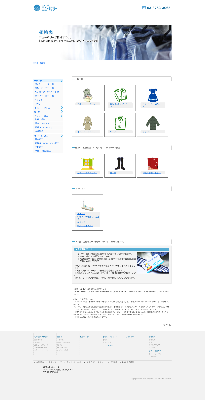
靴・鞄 (37, 112)
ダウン (38, 104)
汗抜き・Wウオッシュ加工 (47, 143)
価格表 (83, 18)
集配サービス (102, 18)
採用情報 (152, 347)
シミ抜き (37, 342)
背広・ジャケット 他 (44, 88)
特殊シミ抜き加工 (43, 151)
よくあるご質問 (141, 18)
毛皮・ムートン (42, 123)
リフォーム (107, 342)
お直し (105, 340)
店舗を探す (161, 18)
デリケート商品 (41, 116)
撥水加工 (39, 139)
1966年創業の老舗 (40, 347)
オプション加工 (41, 136)
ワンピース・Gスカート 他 (47, 92)
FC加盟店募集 (128, 362)
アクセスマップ (154, 345)
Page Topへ (166, 325)
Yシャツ (38, 100)
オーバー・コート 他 (44, 96)
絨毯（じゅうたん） (44, 127)
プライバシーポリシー (157, 354)
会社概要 (152, 340)
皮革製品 (39, 131)
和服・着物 (40, 119)
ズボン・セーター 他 (44, 84)
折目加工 (39, 147)
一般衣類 (38, 80)
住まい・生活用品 (42, 108)
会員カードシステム (41, 350)
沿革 (150, 342)
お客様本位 (38, 340)
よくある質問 (107, 345)
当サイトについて (155, 351)
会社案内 (152, 337)
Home (43, 18)
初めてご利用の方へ (63, 18)
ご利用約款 (153, 356)
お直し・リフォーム (122, 18)
